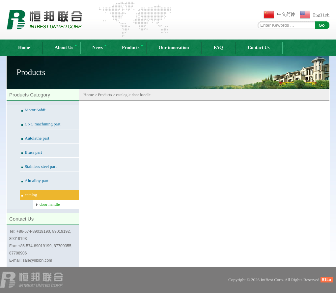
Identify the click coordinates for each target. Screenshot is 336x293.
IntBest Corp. (272, 279)
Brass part (33, 152)
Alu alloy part (36, 180)
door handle (50, 204)
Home (24, 47)
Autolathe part (37, 138)
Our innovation (173, 47)
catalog (31, 194)
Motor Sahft (35, 109)
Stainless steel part (41, 166)
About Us (66, 47)
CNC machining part (42, 123)
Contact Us (259, 47)
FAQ (218, 47)
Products (132, 47)
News (99, 47)
